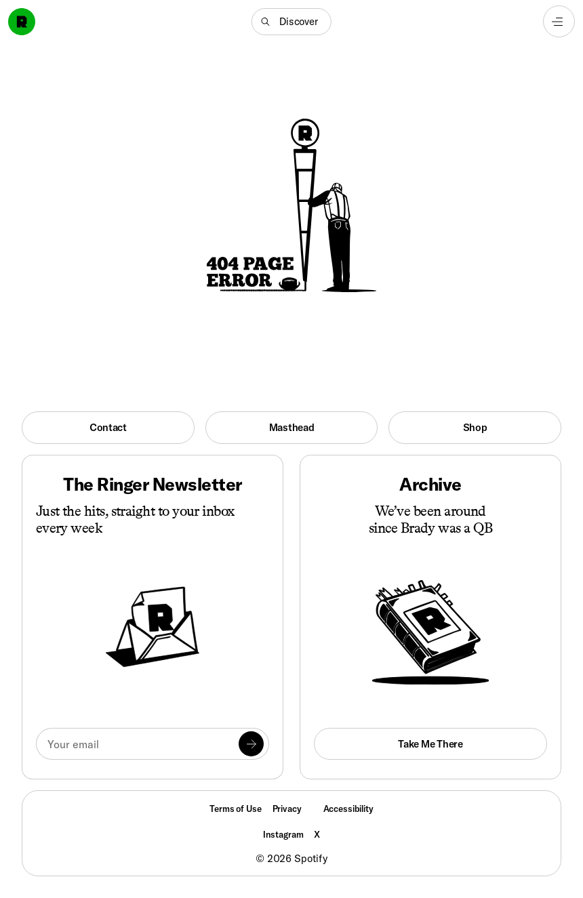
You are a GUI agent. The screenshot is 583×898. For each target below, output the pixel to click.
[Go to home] (21, 21)
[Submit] (251, 744)
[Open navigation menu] (559, 21)
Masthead (292, 427)
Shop (475, 427)
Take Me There (430, 743)
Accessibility (348, 808)
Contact (108, 427)
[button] (291, 21)
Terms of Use (235, 808)
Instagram (283, 834)
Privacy (287, 808)
